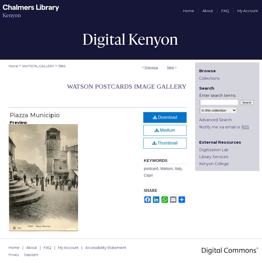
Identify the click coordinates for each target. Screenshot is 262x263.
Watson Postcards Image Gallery (127, 86)
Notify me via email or (224, 127)
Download (165, 117)
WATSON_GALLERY (38, 66)
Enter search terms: (217, 95)
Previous (151, 67)
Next (170, 67)
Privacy (14, 255)
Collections (209, 78)
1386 (61, 66)
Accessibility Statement (105, 247)
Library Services (213, 156)
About (31, 247)
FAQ (47, 247)
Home (13, 66)
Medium (165, 130)
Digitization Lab (214, 149)
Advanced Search (215, 119)
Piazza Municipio (35, 115)
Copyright (31, 255)
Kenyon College (214, 163)
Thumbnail (165, 143)
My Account (68, 247)
